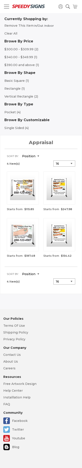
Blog (15, 447)
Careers (9, 368)
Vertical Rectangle (21, 96)
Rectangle (14, 89)
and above (21, 65)
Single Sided (16, 128)
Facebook (20, 421)
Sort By (12, 156)
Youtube (18, 438)
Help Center (13, 391)
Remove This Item (19, 26)
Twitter (18, 429)
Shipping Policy (15, 332)
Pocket (12, 112)
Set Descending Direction (45, 156)
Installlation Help (17, 397)
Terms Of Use (14, 326)
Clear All (10, 33)
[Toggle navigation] (6, 6)
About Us (10, 361)
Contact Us (12, 355)
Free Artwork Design (20, 384)
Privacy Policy (14, 339)
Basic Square (16, 81)
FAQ (6, 404)
